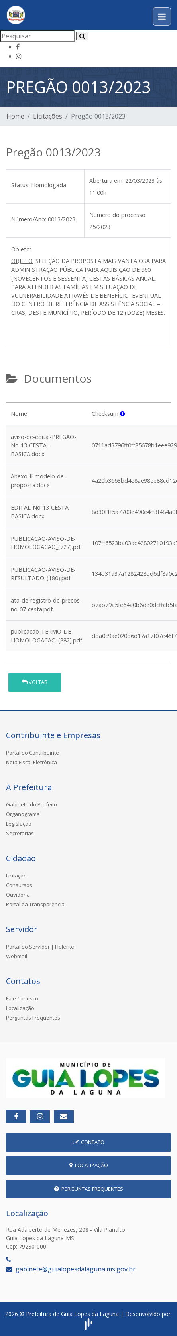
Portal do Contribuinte (32, 752)
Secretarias (20, 833)
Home (15, 116)
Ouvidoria (18, 894)
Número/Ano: (28, 219)
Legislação (18, 823)
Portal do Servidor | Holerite (40, 946)
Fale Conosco (22, 998)
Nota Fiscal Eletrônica (31, 762)
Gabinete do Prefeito (31, 804)
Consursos (19, 885)
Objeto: (21, 249)
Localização (20, 1008)
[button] (122, 413)
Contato (88, 1142)
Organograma (23, 814)
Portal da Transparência (35, 904)
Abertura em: (106, 180)
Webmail (16, 956)
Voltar (34, 682)
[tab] (13, 399)
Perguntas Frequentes (33, 1017)
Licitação (16, 875)
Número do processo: (118, 215)
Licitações (47, 116)
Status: (20, 185)
